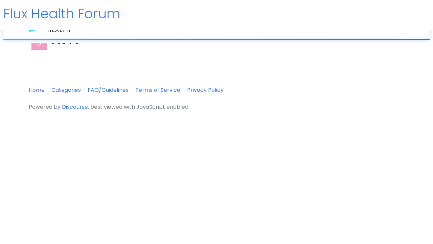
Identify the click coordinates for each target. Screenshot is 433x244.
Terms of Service (157, 90)
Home (37, 90)
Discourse (75, 107)
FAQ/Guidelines (108, 90)
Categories (66, 90)
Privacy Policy (205, 90)
